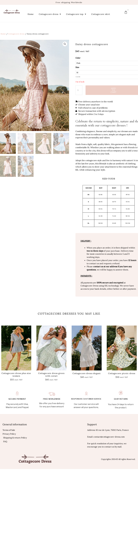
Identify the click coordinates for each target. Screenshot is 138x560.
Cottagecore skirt (100, 14)
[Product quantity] (78, 90)
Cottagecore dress (50, 14)
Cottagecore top (76, 14)
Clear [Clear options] (77, 77)
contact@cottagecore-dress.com (109, 436)
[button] (65, 44)
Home (31, 14)
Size (77, 67)
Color (77, 58)
